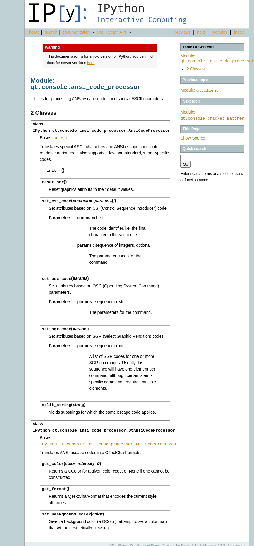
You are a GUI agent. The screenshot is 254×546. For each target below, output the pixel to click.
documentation (76, 32)
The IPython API (111, 32)
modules (219, 32)
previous (182, 32)
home (34, 32)
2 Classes (195, 68)
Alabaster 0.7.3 (214, 541)
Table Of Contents (198, 47)
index (239, 32)
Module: (199, 90)
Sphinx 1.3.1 (190, 541)
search (51, 32)
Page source (237, 541)
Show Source (192, 137)
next (201, 32)
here (91, 63)
